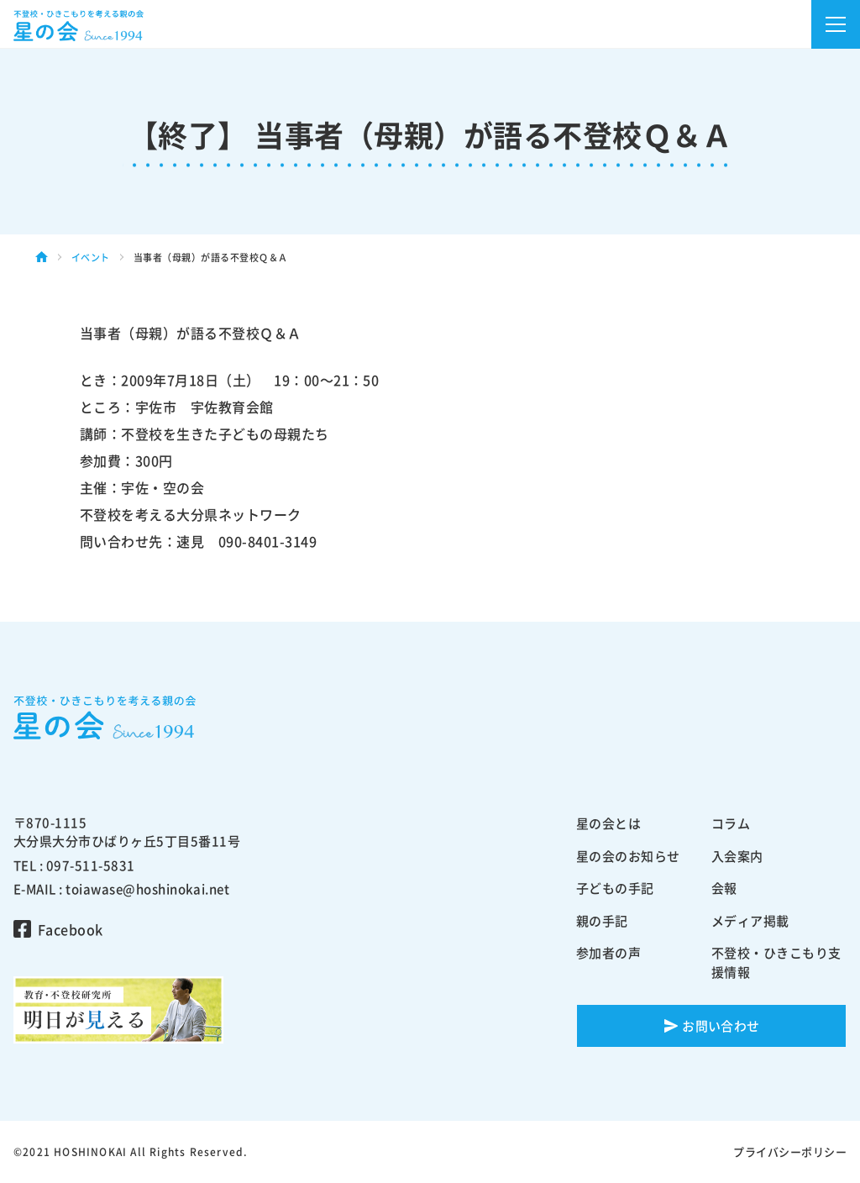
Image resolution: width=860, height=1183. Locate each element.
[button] (835, 24)
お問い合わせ (721, 1026)
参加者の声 (608, 953)
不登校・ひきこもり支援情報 (776, 962)
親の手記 (602, 921)
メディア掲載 (750, 921)
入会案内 (737, 856)
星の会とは (608, 823)
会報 (724, 888)
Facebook (70, 929)
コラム (730, 823)
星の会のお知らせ (628, 856)
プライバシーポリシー (790, 1151)
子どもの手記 (615, 888)
